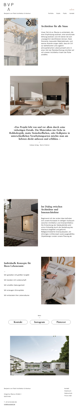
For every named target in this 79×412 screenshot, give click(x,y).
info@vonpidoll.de (9, 404)
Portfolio (51, 13)
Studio (58, 13)
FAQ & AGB (67, 396)
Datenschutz (68, 393)
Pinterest (61, 322)
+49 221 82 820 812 (11, 402)
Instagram (39, 322)
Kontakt (72, 13)
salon (71, 9)
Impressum (67, 391)
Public (65, 13)
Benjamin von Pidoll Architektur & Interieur (17, 13)
